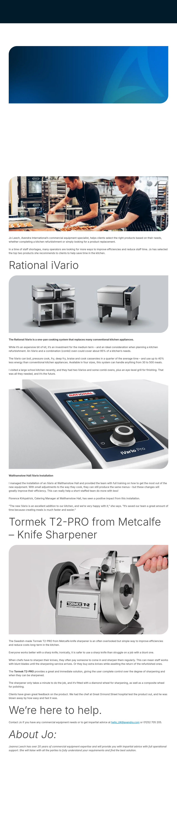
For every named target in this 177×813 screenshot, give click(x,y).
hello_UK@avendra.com (125, 722)
